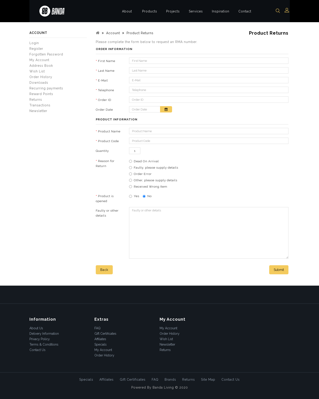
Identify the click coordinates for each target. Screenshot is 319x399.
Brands (170, 379)
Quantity (102, 151)
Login (34, 43)
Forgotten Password (46, 54)
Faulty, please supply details (156, 167)
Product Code (108, 141)
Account (112, 33)
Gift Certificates (105, 333)
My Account (39, 60)
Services (196, 11)
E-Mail (103, 80)
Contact (244, 11)
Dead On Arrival (146, 161)
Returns (35, 99)
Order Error (143, 174)
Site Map (208, 379)
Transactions (39, 105)
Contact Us (37, 350)
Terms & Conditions (43, 344)
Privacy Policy (39, 339)
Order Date (104, 109)
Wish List (37, 71)
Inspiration (220, 11)
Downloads (38, 82)
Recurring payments (46, 88)
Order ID (104, 100)
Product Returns (139, 33)
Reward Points (41, 94)
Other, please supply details (155, 180)
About (127, 11)
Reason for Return (105, 163)
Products (149, 11)
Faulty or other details (107, 213)
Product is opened (105, 198)
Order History (40, 77)
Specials (100, 344)
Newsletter (38, 111)
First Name (106, 61)
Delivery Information (44, 333)
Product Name (109, 131)
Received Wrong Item (150, 186)
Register (36, 48)
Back (104, 270)
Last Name (106, 70)
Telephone (106, 90)
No (147, 196)
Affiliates (100, 339)
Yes (134, 196)
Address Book (41, 65)
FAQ (97, 328)
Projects (173, 11)
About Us (36, 328)
